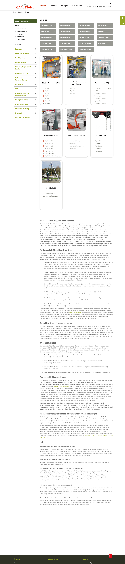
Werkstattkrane (21, 39)
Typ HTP (98, 141)
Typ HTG (98, 148)
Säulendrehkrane (21, 29)
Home (14, 12)
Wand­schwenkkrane (22, 31)
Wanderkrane (20, 36)
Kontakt (94, 7)
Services (85, 559)
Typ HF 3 (98, 143)
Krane (27, 12)
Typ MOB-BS (49, 148)
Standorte (51, 563)
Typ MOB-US (49, 146)
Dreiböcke (19, 44)
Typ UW (72, 91)
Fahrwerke (19, 42)
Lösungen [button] (64, 5)
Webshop (20, 12)
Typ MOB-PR (49, 141)
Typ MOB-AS (49, 143)
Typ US (47, 96)
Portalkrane (20, 34)
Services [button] (53, 5)
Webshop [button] (43, 5)
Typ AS (47, 93)
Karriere (89, 7)
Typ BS (47, 98)
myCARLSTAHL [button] (107, 7)
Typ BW (72, 93)
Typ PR (47, 88)
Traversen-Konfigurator (88, 563)
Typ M (47, 91)
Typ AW (72, 88)
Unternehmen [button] (77, 5)
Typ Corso (98, 146)
